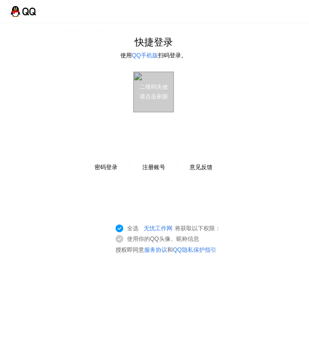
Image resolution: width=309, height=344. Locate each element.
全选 (174, 228)
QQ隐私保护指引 (194, 250)
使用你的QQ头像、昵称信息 (163, 239)
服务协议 (155, 250)
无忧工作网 (158, 228)
